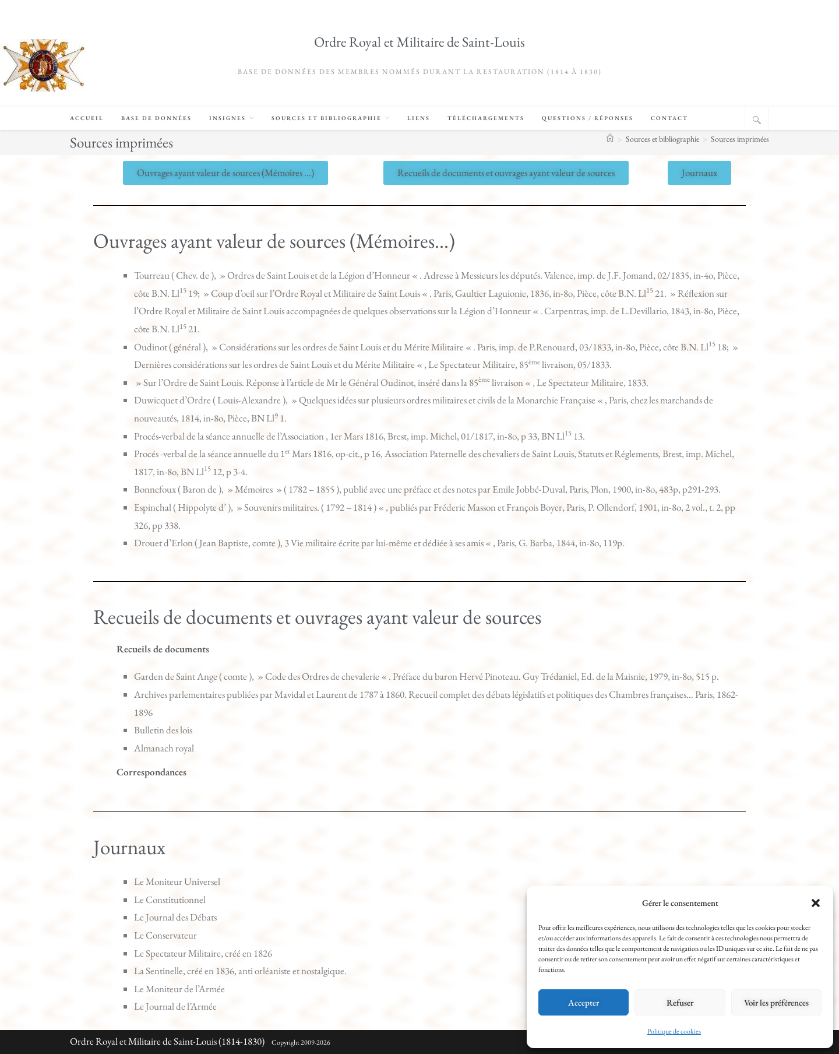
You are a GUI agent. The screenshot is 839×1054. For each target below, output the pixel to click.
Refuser (680, 1002)
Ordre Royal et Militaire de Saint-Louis (419, 42)
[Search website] (757, 120)
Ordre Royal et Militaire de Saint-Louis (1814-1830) (167, 1041)
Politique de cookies (674, 1031)
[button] (816, 903)
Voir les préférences (776, 1002)
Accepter (583, 1002)
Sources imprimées (740, 138)
